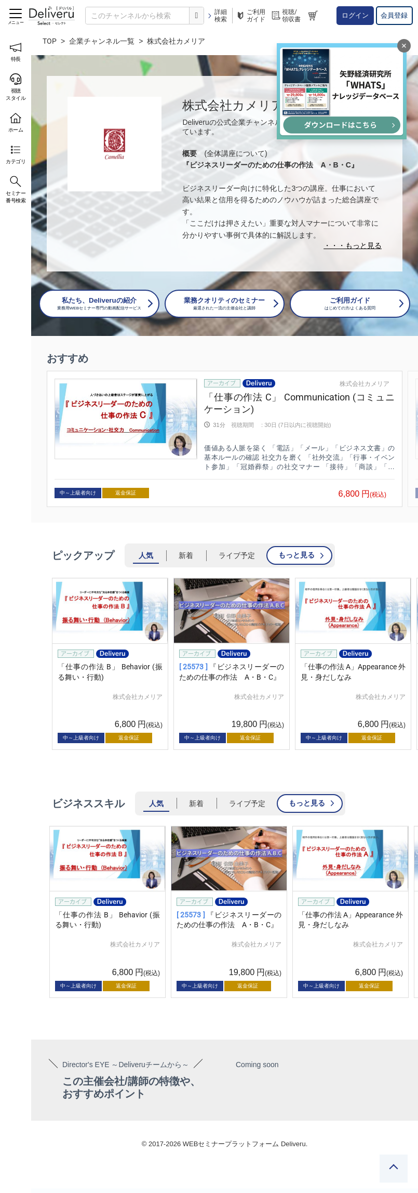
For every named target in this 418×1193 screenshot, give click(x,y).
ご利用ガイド (250, 15)
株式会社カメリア (364, 383)
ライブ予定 (237, 555)
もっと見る (296, 555)
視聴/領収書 (286, 15)
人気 (146, 555)
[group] (224, 439)
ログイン (355, 15)
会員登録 (394, 15)
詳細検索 (217, 15)
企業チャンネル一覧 (101, 41)
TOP (50, 41)
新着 (186, 555)
